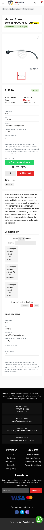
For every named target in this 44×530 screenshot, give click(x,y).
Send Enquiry (19, 167)
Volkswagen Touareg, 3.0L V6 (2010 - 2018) (11, 254)
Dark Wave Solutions (26, 522)
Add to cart (25, 173)
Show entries (22, 239)
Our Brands (11, 458)
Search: (22, 243)
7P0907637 (9, 184)
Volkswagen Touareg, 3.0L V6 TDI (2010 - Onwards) (11, 272)
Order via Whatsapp (19, 162)
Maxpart (26, 100)
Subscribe (36, 491)
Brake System (15, 9)
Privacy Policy (11, 469)
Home (5, 9)
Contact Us (11, 465)
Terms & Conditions (33, 465)
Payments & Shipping (33, 462)
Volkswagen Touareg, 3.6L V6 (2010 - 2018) (11, 290)
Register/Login (33, 454)
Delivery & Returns (33, 458)
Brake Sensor (28, 9)
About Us (11, 454)
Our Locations (11, 462)
